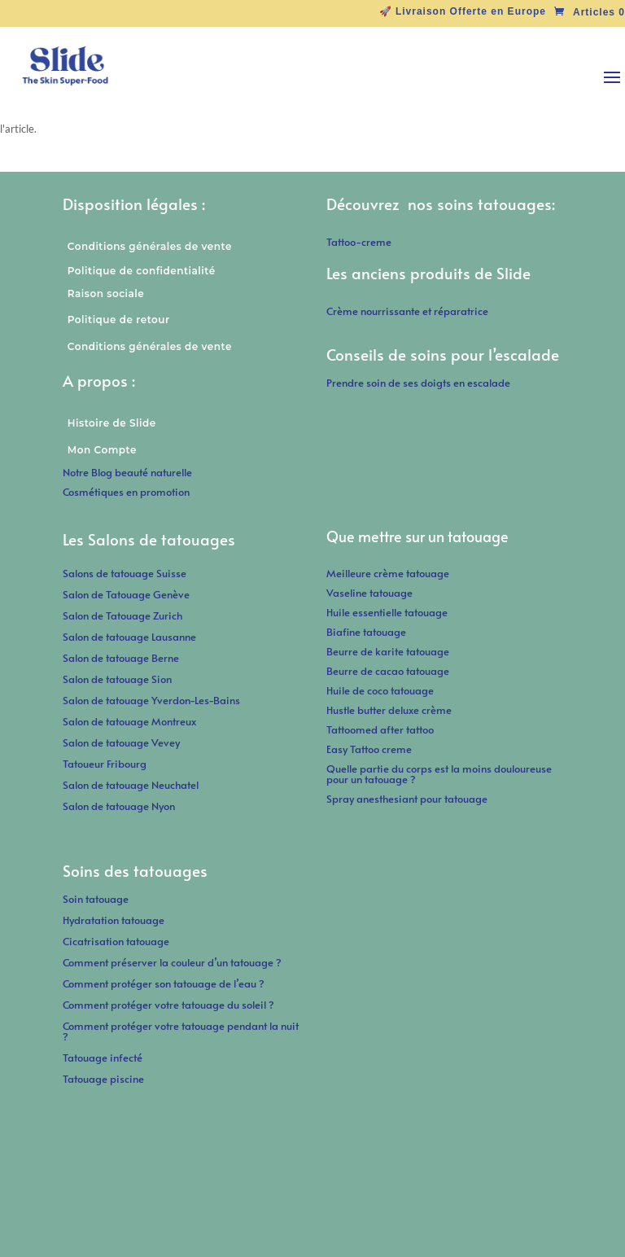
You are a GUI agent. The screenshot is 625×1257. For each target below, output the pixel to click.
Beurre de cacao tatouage (387, 671)
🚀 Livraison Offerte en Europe (462, 12)
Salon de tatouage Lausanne (129, 636)
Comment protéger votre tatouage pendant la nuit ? (181, 1031)
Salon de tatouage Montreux (129, 721)
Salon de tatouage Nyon (119, 806)
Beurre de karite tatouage (387, 651)
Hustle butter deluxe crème (392, 710)
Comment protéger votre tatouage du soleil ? (168, 1004)
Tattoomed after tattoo (380, 729)
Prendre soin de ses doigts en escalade (418, 382)
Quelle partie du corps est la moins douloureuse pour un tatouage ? (439, 773)
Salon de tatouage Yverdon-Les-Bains (151, 700)
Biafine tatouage (366, 631)
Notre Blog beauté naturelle (127, 472)
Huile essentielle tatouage (387, 612)
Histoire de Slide (112, 423)
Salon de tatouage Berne (121, 657)
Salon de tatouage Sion (117, 679)
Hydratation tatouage (113, 920)
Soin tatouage (96, 898)
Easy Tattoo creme (369, 749)
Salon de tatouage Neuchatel (131, 784)
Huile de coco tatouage (381, 690)
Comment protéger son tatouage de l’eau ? (163, 983)
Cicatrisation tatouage (116, 941)
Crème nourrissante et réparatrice (407, 311)
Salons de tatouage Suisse (124, 573)
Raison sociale (106, 293)
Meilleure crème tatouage (387, 573)
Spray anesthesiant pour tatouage (406, 798)
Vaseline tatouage (369, 592)
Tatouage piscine (103, 1078)
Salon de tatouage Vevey (121, 742)
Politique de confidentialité (142, 271)
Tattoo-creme (358, 241)
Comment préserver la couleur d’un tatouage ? (172, 962)
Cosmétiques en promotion (126, 491)
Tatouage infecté (102, 1057)
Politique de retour (119, 319)
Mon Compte (102, 450)
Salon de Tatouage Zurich (122, 615)
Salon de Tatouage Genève (126, 594)
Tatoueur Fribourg (104, 763)
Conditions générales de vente (150, 246)
